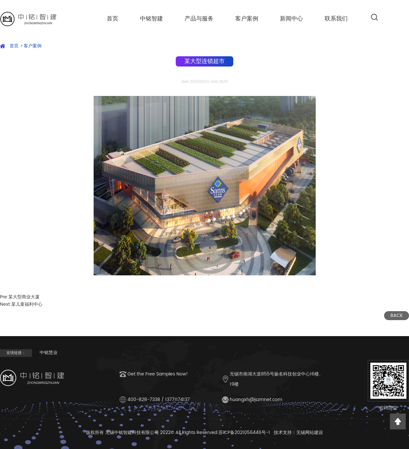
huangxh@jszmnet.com (256, 399)
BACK (396, 315)
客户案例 (246, 18)
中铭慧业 (49, 352)
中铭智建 (151, 18)
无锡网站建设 (309, 432)
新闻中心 (291, 18)
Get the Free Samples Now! (157, 374)
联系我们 (336, 18)
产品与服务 (199, 18)
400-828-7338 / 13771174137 (158, 399)
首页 (112, 18)
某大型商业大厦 (24, 297)
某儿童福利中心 (26, 304)
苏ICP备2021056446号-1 (244, 432)
